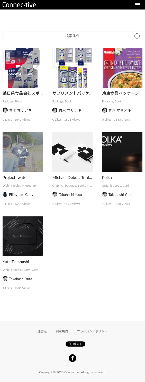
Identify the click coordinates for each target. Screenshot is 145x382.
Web (6, 185)
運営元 (42, 331)
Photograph (30, 185)
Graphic (57, 185)
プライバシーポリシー (92, 331)
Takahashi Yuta (70, 194)
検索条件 (72, 36)
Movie (15, 185)
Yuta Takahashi (16, 261)
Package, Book (12, 101)
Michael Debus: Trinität (73, 177)
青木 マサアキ (20, 110)
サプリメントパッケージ (74, 93)
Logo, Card (122, 185)
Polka (107, 177)
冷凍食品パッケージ (120, 93)
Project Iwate (14, 177)
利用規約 (62, 331)
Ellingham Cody (21, 194)
